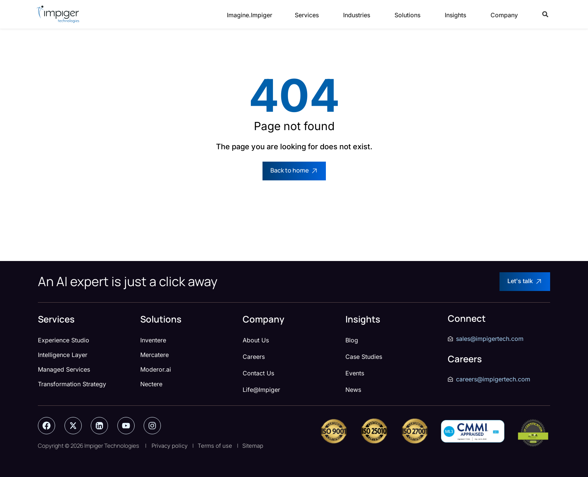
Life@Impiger (261, 389)
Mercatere (154, 354)
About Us (256, 340)
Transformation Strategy (72, 384)
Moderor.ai (155, 369)
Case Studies (363, 356)
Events (354, 373)
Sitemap (252, 445)
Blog (351, 340)
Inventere (153, 340)
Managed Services (64, 369)
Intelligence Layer (62, 354)
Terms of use (215, 445)
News (353, 389)
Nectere (151, 384)
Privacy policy (170, 445)
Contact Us (258, 373)
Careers (254, 356)
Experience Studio (63, 340)
